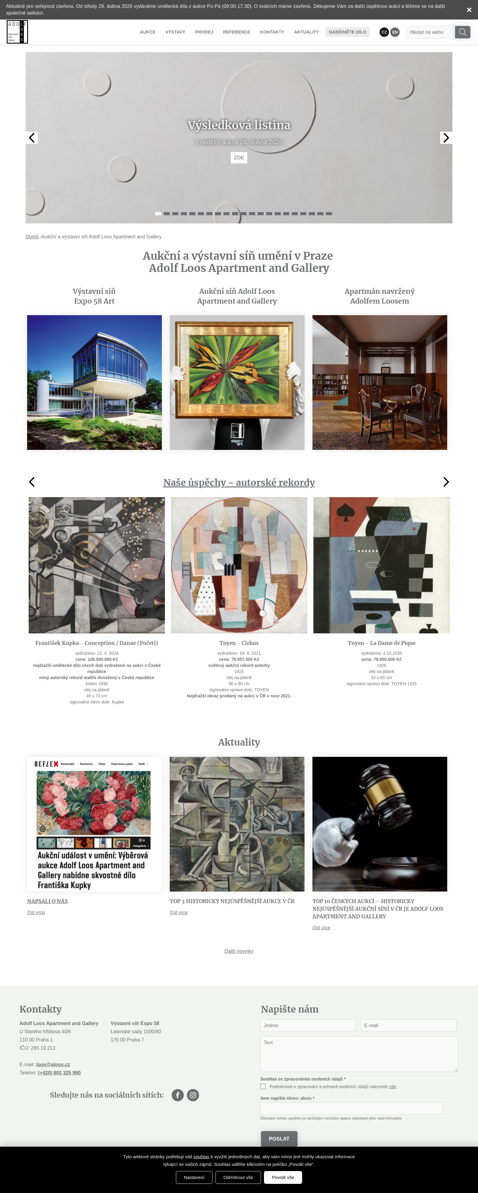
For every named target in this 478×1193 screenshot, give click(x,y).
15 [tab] (278, 213)
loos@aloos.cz (53, 1064)
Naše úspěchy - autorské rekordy (239, 482)
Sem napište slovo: (287, 1098)
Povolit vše (283, 1177)
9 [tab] (226, 213)
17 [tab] (295, 213)
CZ (384, 32)
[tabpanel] (239, 137)
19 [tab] (312, 213)
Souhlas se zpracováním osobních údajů (303, 1079)
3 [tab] (175, 213)
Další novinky (238, 951)
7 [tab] (209, 213)
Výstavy (183, 31)
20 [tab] (320, 213)
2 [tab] (167, 213)
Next (446, 138)
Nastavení (194, 1177)
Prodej (211, 31)
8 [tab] (218, 213)
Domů (32, 236)
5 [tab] (192, 213)
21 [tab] (329, 213)
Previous (32, 138)
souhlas (201, 1156)
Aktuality (309, 31)
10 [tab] (235, 213)
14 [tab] (269, 213)
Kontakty (276, 31)
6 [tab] (201, 213)
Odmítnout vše (238, 1177)
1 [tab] (158, 213)
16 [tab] (286, 213)
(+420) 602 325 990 (59, 1072)
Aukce (157, 31)
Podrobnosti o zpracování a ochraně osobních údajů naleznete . (333, 1086)
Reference (242, 31)
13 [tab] (261, 213)
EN (395, 32)
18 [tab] (303, 213)
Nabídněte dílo (349, 32)
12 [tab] (252, 213)
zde (392, 1086)
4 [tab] (184, 213)
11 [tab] (244, 213)
